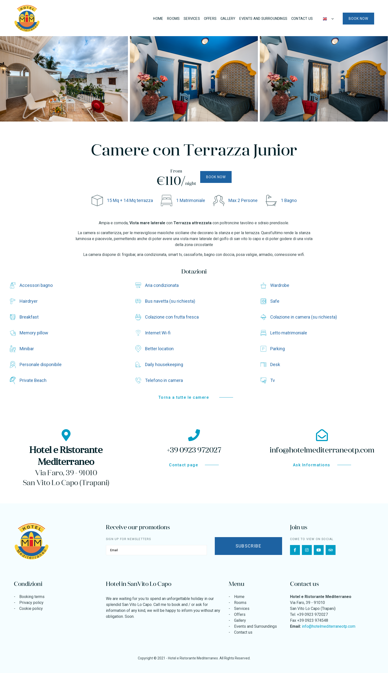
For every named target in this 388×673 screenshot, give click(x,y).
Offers (210, 19)
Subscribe (248, 545)
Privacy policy (31, 602)
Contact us (302, 19)
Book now (358, 19)
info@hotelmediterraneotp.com (328, 626)
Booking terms (32, 596)
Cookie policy (31, 608)
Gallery (227, 19)
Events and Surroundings (263, 19)
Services (192, 19)
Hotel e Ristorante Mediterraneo (193, 658)
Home (158, 19)
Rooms (173, 19)
